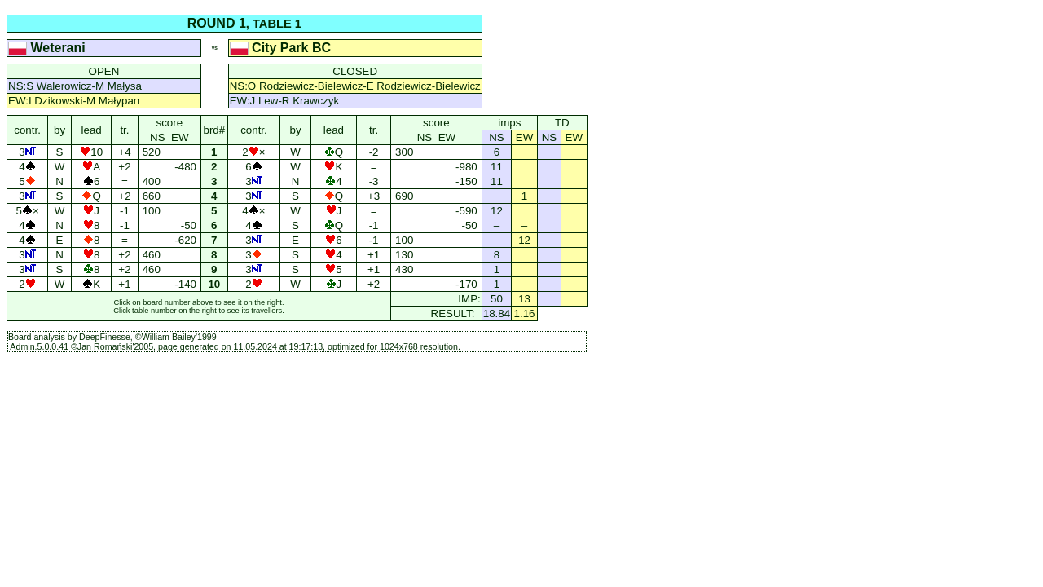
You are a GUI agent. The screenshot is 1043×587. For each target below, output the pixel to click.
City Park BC (282, 48)
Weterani (48, 48)
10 (214, 284)
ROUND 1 (216, 23)
